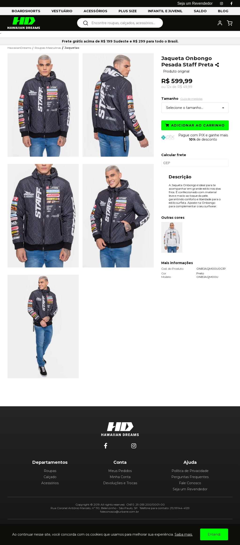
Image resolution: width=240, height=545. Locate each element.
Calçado (50, 477)
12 (168, 87)
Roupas (50, 471)
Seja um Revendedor (190, 489)
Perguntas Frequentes (190, 477)
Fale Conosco (190, 483)
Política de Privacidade (190, 471)
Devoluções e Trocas (120, 483)
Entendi (214, 534)
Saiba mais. (184, 534)
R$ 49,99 (184, 87)
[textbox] (123, 23)
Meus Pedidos (120, 471)
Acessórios (50, 483)
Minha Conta (120, 477)
